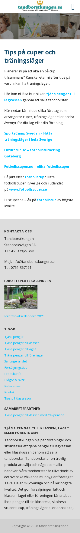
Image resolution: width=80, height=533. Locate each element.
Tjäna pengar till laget (20, 349)
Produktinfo (12, 373)
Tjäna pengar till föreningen (24, 355)
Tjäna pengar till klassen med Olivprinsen (34, 415)
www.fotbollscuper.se (28, 189)
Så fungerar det (15, 361)
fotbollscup (34, 177)
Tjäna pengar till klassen (21, 343)
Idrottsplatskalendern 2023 (24, 316)
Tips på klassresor (17, 398)
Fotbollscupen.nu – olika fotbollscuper (37, 166)
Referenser (12, 386)
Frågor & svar (14, 380)
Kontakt (10, 392)
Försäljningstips (15, 367)
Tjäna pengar (14, 336)
